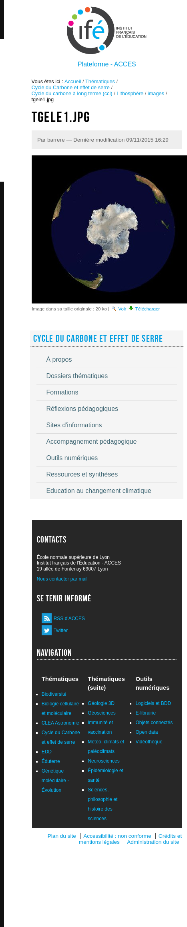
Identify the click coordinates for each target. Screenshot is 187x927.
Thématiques (100, 81)
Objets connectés (154, 722)
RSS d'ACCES (69, 618)
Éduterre (51, 761)
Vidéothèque (148, 742)
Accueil (72, 81)
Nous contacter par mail (62, 579)
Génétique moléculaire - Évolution (55, 780)
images (156, 93)
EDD (47, 752)
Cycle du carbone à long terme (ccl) (72, 93)
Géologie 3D (101, 703)
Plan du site (62, 836)
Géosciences (101, 713)
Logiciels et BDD (153, 703)
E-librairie (145, 713)
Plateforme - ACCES (107, 64)
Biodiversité (54, 694)
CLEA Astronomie (60, 723)
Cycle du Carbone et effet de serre (71, 87)
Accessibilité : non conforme (117, 836)
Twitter (61, 630)
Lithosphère (130, 93)
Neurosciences (103, 761)
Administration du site (153, 842)
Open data (146, 732)
